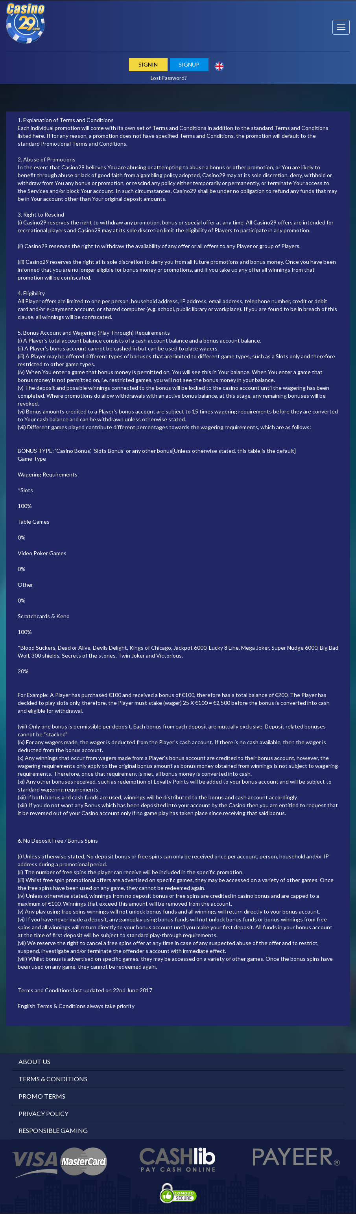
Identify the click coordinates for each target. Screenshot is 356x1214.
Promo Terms (41, 1096)
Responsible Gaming (53, 1130)
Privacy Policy (43, 1113)
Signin (148, 64)
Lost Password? (169, 78)
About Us (34, 1061)
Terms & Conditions (52, 1078)
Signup (189, 64)
